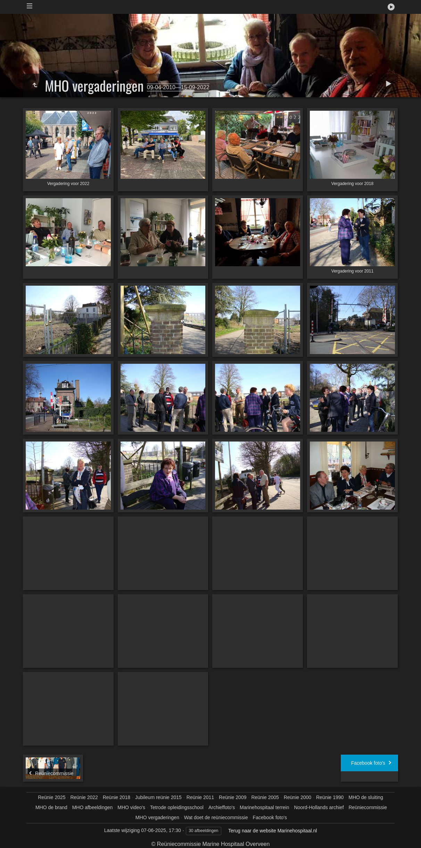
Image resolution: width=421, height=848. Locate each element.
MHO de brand (51, 807)
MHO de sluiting (365, 797)
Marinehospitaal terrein (264, 807)
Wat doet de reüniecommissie (216, 817)
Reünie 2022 (84, 797)
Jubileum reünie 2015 (158, 797)
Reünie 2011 (200, 797)
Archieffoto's (221, 807)
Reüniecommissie (367, 807)
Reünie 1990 (330, 797)
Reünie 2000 (297, 797)
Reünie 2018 (116, 797)
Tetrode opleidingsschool (177, 807)
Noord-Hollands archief (319, 807)
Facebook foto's (270, 817)
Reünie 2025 (51, 797)
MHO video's (131, 807)
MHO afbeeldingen (92, 807)
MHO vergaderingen (157, 817)
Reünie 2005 (265, 797)
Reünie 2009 (232, 797)
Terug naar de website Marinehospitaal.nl (272, 830)
